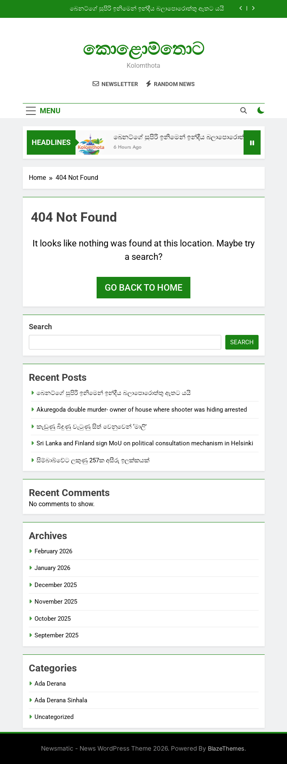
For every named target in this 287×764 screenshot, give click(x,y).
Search (40, 326)
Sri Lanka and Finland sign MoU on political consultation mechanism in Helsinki (145, 443)
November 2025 (56, 601)
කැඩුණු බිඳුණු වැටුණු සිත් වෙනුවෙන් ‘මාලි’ (92, 426)
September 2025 (56, 635)
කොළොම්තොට (143, 49)
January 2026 (52, 568)
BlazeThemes (226, 748)
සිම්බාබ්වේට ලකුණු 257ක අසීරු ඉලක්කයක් (93, 460)
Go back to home (143, 288)
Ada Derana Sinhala (61, 700)
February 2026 (53, 551)
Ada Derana (50, 683)
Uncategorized (54, 717)
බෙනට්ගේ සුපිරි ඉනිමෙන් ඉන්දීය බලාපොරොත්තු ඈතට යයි (147, 9)
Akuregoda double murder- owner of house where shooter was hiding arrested (142, 409)
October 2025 (53, 618)
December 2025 (56, 585)
